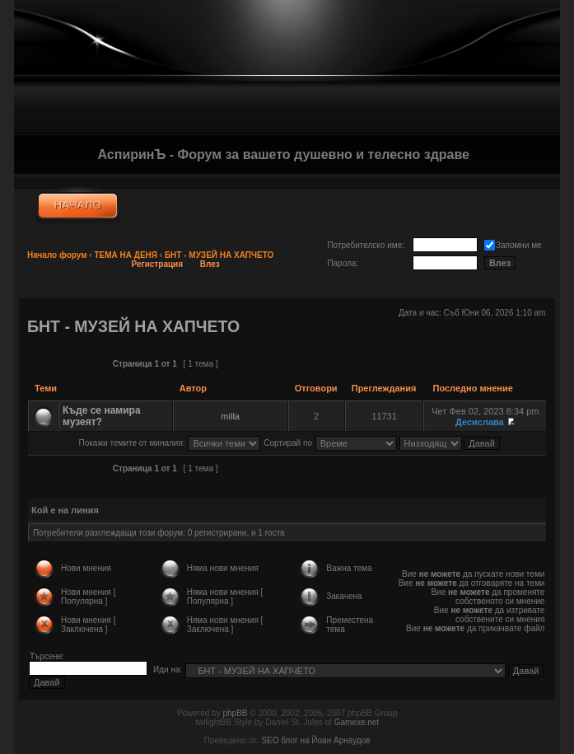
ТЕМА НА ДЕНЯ (125, 255)
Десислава (479, 422)
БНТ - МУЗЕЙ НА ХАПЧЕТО (219, 255)
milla (230, 416)
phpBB (234, 713)
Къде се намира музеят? (102, 416)
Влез (210, 264)
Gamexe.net (356, 722)
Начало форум (57, 255)
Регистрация (158, 264)
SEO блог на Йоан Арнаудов (315, 740)
